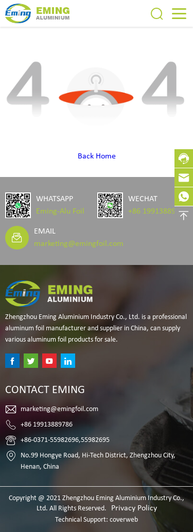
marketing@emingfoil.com (79, 244)
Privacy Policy (134, 508)
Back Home (97, 156)
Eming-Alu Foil (60, 211)
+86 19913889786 (158, 211)
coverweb (124, 520)
